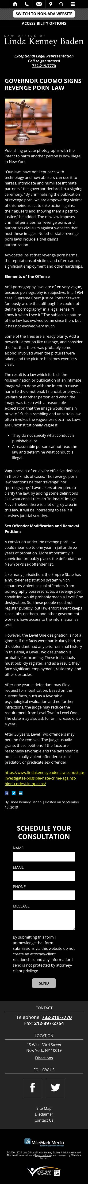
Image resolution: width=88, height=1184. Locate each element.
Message (21, 906)
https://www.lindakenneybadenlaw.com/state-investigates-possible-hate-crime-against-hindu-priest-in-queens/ (45, 778)
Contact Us (44, 1120)
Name (18, 848)
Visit (51, 4)
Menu (72, 4)
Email (39, 4)
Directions (44, 1058)
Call (26, 4)
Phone (19, 886)
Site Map (44, 1108)
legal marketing (43, 1155)
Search (61, 4)
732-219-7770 (44, 65)
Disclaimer (44, 1114)
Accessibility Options (44, 23)
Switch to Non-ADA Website (44, 13)
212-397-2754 (49, 1023)
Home (15, 4)
